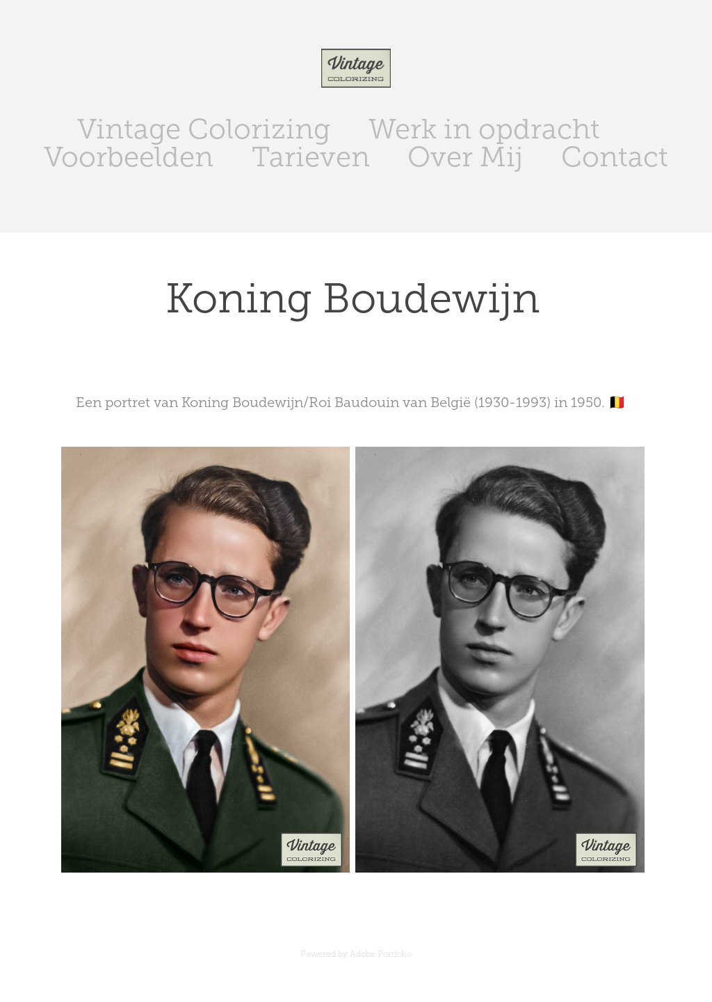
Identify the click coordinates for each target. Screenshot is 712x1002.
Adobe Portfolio (381, 954)
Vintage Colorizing (203, 129)
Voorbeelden (128, 157)
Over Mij (465, 157)
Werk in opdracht (484, 129)
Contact (614, 157)
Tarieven (311, 157)
